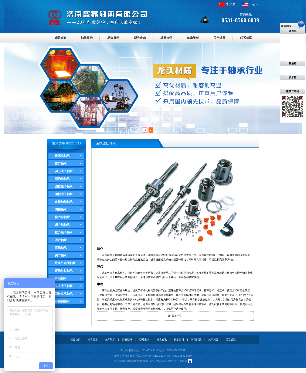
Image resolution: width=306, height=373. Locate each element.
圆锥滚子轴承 (64, 186)
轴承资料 (193, 38)
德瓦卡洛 (2, 370)
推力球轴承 (62, 217)
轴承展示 (87, 38)
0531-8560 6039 (176, 350)
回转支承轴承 (64, 293)
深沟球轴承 (62, 178)
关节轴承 (61, 255)
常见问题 (196, 339)
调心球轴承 (62, 224)
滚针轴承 (61, 240)
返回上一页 (175, 315)
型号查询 (140, 38)
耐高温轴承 (62, 155)
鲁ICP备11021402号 (154, 361)
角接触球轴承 (64, 201)
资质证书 (127, 339)
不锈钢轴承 (62, 301)
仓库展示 (110, 339)
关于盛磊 (219, 38)
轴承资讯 (166, 38)
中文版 (231, 4)
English (254, 4)
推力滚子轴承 (64, 232)
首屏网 (183, 361)
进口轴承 (61, 163)
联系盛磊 (246, 38)
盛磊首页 (60, 38)
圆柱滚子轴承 (64, 194)
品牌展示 (113, 38)
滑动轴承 (61, 278)
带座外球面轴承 (65, 263)
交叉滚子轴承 (64, 286)
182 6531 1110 (149, 350)
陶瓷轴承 (61, 209)
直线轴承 (61, 247)
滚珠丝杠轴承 (64, 270)
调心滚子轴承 (64, 171)
